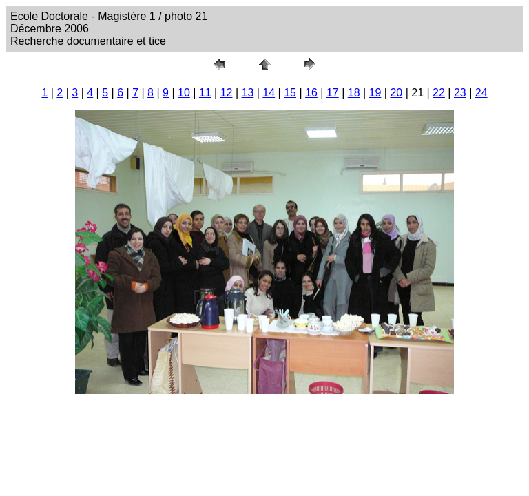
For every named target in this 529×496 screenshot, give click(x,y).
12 (226, 93)
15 (290, 93)
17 (332, 93)
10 (184, 93)
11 (205, 93)
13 (248, 93)
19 (375, 93)
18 (354, 93)
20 (396, 93)
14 (268, 93)
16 (311, 93)
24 (481, 93)
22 (439, 93)
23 (460, 93)
